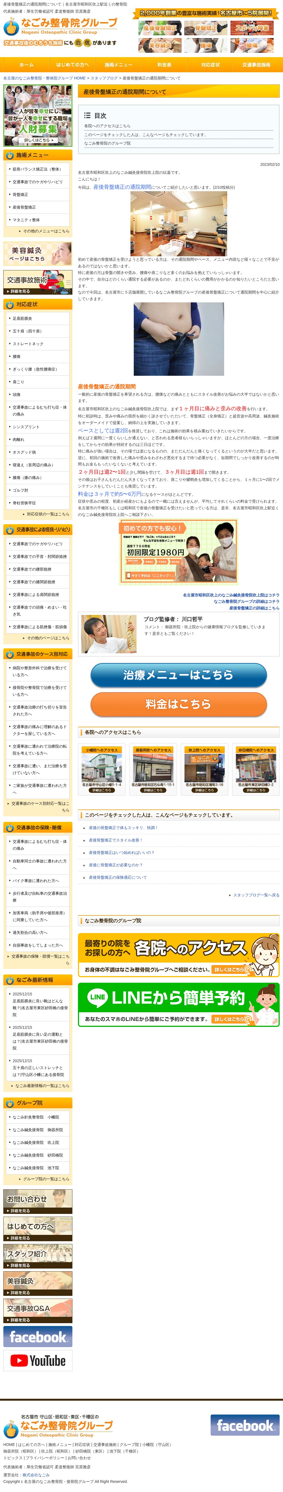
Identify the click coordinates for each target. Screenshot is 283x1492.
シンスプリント (26, 427)
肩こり (18, 382)
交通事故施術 (105, 1444)
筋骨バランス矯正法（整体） (38, 169)
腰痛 (16, 356)
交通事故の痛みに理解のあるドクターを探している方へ (40, 730)
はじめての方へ (31, 1444)
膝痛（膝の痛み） (28, 477)
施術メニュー (60, 1444)
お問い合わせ (79, 1458)
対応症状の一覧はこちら (48, 514)
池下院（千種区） (124, 1451)
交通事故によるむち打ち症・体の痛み (40, 410)
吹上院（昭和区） (56, 1451)
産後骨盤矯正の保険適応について (118, 877)
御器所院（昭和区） (20, 1451)
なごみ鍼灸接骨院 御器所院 (38, 1130)
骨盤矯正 (20, 194)
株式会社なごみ (36, 1475)
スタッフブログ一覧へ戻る (256, 895)
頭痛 (16, 394)
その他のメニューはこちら (46, 231)
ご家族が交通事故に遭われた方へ (40, 789)
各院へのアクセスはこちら (107, 126)
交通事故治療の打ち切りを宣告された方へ (40, 710)
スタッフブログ (104, 78)
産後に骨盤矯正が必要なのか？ (116, 865)
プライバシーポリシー (45, 1458)
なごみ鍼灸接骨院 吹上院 (36, 1142)
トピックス (13, 1458)
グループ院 (129, 1444)
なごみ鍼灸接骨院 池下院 (36, 1168)
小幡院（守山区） (157, 1444)
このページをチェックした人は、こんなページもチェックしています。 (146, 134)
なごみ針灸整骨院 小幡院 (36, 1117)
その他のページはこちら (48, 638)
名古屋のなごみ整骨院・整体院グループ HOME (44, 78)
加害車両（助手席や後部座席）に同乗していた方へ (40, 916)
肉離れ (18, 439)
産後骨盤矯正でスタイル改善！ (116, 840)
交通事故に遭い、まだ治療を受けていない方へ (40, 769)
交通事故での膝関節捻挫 (34, 582)
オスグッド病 (24, 452)
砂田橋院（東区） (90, 1451)
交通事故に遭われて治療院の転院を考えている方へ (40, 749)
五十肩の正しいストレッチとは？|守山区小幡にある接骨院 (38, 1071)
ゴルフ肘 (20, 490)
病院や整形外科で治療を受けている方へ (40, 671)
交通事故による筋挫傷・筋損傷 (40, 627)
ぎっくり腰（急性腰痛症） (36, 369)
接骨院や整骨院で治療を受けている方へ (40, 691)
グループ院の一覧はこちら (46, 1179)
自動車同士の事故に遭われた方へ (40, 864)
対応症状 (82, 1444)
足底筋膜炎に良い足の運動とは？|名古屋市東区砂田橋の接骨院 (40, 1041)
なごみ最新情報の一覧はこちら (42, 1085)
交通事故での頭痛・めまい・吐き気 (40, 610)
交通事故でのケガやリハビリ (38, 182)
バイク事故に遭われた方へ (36, 880)
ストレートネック (28, 344)
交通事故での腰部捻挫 (32, 569)
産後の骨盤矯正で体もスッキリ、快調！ (124, 827)
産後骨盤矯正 (24, 207)
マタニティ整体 (26, 220)
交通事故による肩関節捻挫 (36, 594)
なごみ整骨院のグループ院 (107, 143)
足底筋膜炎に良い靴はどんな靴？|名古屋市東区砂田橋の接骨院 (40, 1008)
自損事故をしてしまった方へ (38, 945)
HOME (9, 1444)
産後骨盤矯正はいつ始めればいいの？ (122, 852)
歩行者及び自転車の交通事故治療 (40, 896)
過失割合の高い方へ (30, 932)
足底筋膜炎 (22, 318)
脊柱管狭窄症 (24, 503)
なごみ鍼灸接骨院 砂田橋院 (38, 1155)
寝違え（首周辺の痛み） (34, 465)
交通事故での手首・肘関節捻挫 (40, 556)
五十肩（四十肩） (28, 331)
